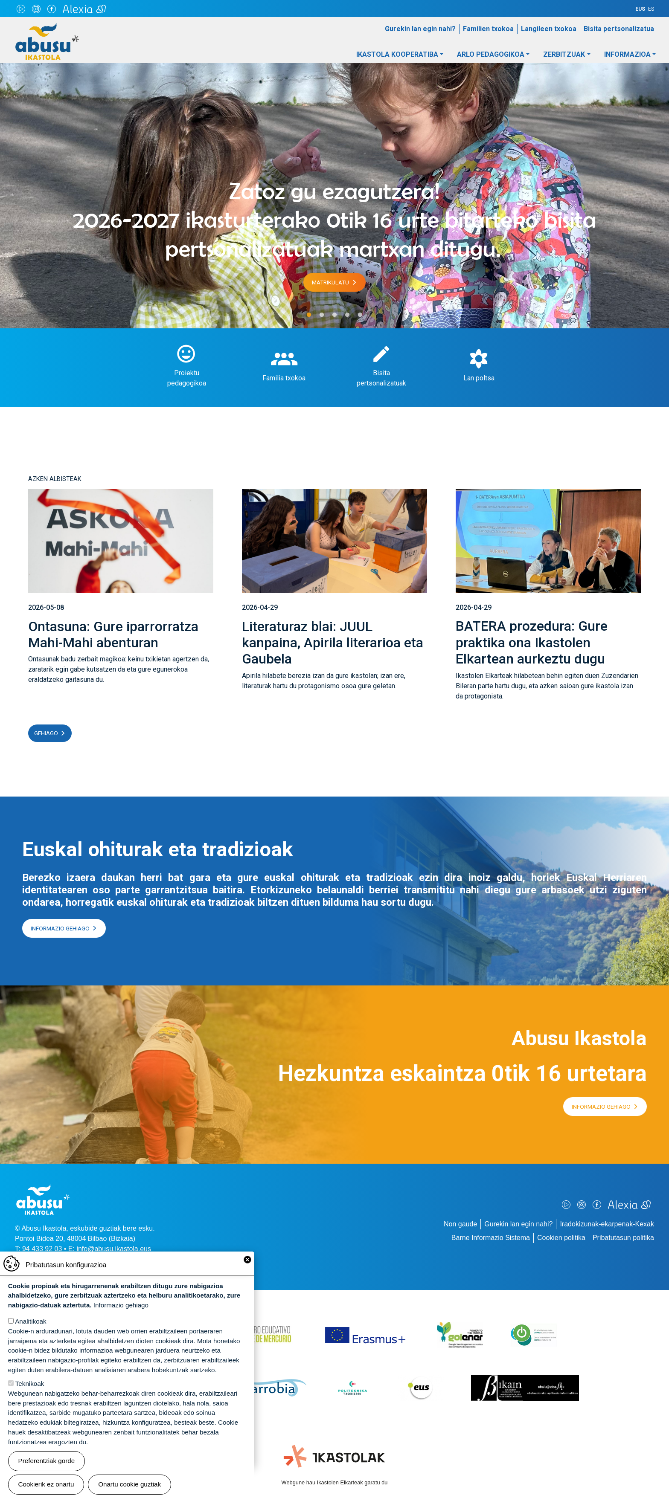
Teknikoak (29, 1383)
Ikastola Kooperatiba (397, 54)
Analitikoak (30, 1321)
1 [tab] (309, 315)
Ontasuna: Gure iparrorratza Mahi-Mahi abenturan (113, 634)
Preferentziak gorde (46, 1460)
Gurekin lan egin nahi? (420, 29)
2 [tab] (321, 315)
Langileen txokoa (548, 29)
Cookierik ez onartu (46, 1484)
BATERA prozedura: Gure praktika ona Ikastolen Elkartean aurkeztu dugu (532, 642)
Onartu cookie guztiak (129, 1484)
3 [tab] (334, 315)
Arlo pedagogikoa (490, 54)
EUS (640, 9)
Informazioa (627, 54)
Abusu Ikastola (47, 27)
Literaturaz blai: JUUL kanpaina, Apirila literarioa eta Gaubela (332, 642)
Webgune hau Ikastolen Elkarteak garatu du (335, 1482)
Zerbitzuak (564, 54)
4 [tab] (347, 315)
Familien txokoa (488, 29)
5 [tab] (360, 315)
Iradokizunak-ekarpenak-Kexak (607, 1224)
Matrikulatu (330, 282)
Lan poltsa (478, 378)
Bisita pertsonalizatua (619, 29)
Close (247, 1260)
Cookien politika (561, 1237)
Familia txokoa (283, 378)
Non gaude (460, 1224)
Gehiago (46, 733)
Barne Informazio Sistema (490, 1237)
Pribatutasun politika (623, 1237)
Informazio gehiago (60, 928)
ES (651, 9)
